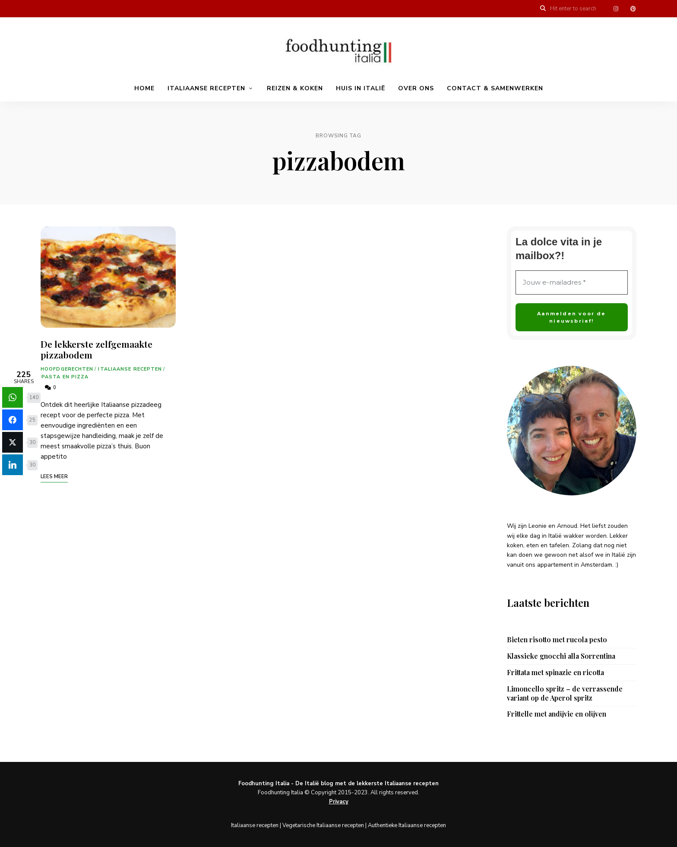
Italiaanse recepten (206, 88)
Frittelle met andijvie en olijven (556, 714)
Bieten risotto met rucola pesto (557, 639)
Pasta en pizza (65, 377)
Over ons (416, 88)
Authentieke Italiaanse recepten (407, 825)
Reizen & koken (295, 88)
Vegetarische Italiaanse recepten (323, 825)
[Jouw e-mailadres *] (572, 282)
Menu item (615, 8)
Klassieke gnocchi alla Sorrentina (561, 656)
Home (144, 88)
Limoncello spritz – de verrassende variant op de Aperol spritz (565, 693)
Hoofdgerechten (67, 369)
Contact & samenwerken (495, 88)
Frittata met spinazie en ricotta (555, 672)
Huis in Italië (360, 88)
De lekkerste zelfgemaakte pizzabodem (96, 349)
